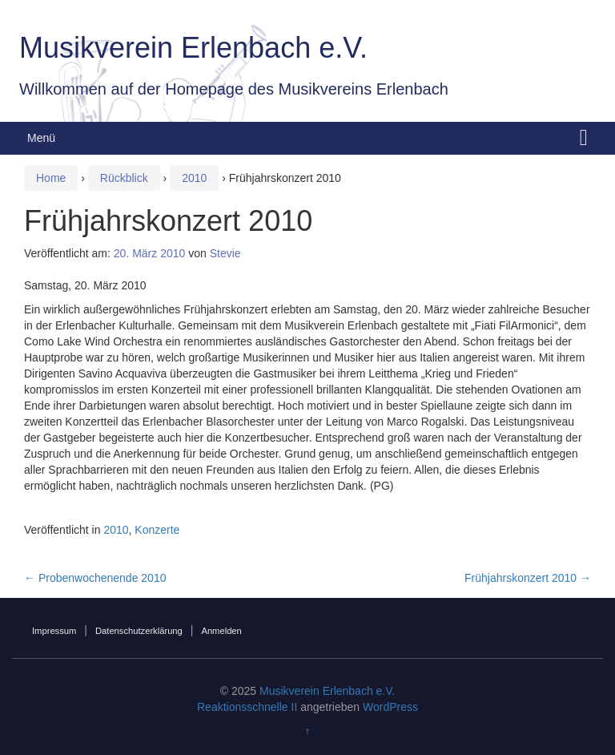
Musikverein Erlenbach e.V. (193, 47)
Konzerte (157, 529)
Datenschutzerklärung (139, 631)
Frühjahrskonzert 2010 (527, 577)
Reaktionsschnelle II (247, 706)
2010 (194, 178)
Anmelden (221, 631)
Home (51, 178)
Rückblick (124, 178)
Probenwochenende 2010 (95, 577)
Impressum (54, 631)
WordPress (390, 706)
